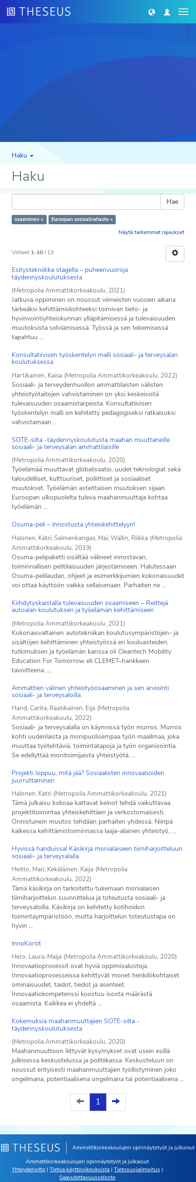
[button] (151, 12)
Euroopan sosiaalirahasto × (82, 219)
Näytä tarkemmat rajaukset (151, 232)
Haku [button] (23, 155)
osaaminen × (28, 219)
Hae (172, 201)
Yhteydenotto (28, 1169)
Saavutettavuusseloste (87, 1177)
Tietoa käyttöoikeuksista (79, 1169)
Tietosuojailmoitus (137, 1169)
